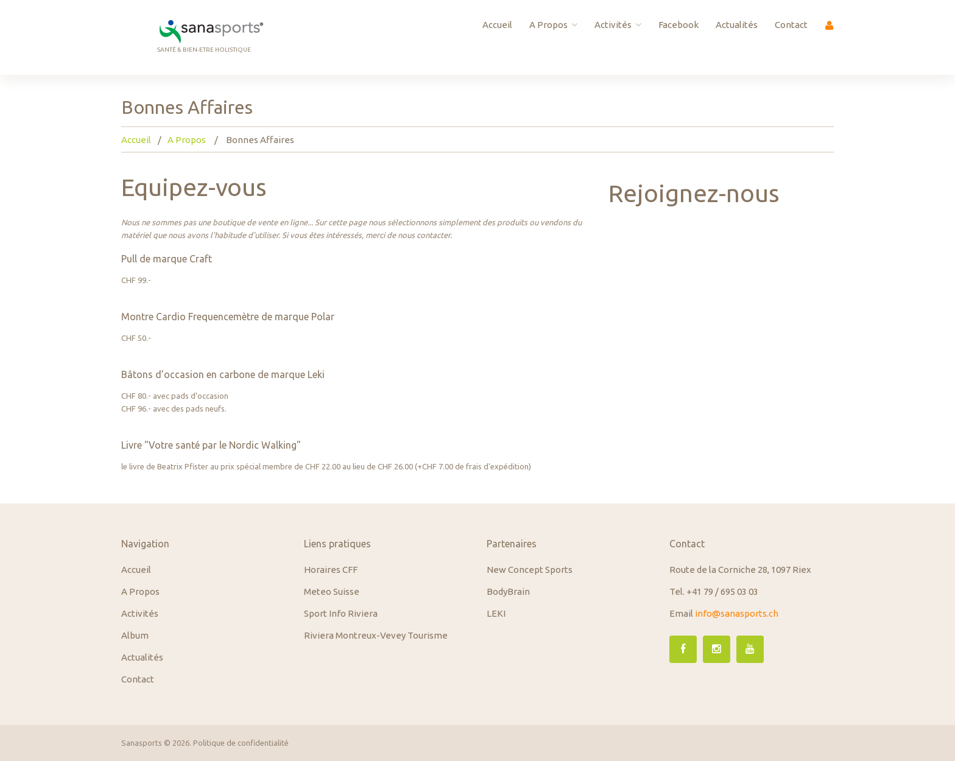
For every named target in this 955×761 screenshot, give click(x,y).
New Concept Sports (530, 569)
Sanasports (141, 742)
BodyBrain (508, 591)
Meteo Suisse (331, 591)
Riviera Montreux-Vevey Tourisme (376, 635)
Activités (617, 25)
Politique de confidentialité (241, 742)
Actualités (737, 24)
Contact (791, 24)
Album (135, 635)
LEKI (496, 613)
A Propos (553, 25)
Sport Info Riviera (341, 613)
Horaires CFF (331, 569)
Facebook (678, 24)
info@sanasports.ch (736, 613)
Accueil (497, 24)
